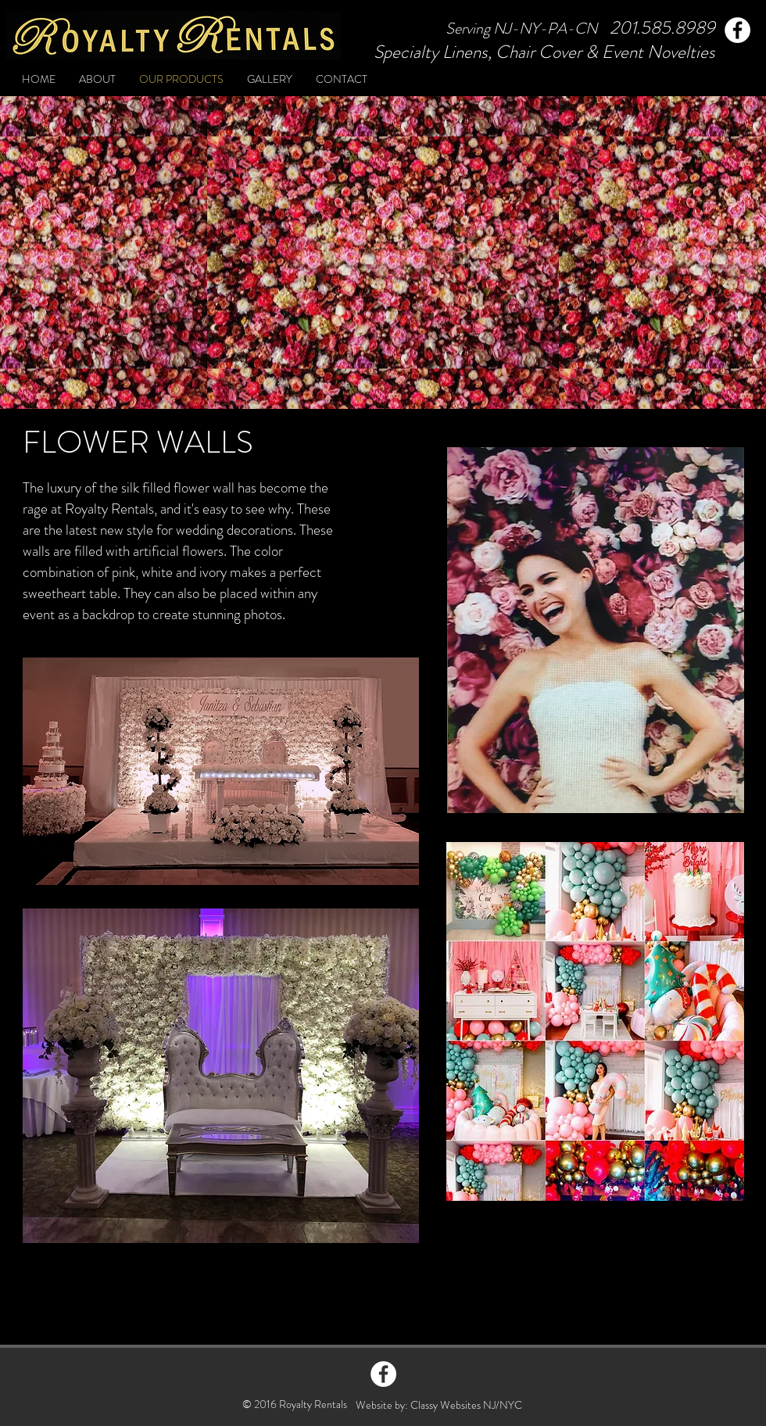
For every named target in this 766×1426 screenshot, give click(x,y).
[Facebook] (737, 30)
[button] (595, 630)
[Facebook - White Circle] (383, 1374)
